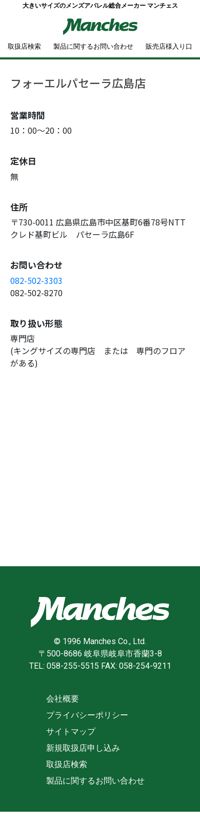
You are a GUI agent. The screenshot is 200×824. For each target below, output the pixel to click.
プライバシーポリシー (87, 715)
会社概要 (62, 699)
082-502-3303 (36, 280)
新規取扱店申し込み (83, 748)
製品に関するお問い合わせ (93, 46)
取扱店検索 (24, 46)
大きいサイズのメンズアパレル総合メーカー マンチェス (100, 5)
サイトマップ (70, 731)
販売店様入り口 (169, 46)
